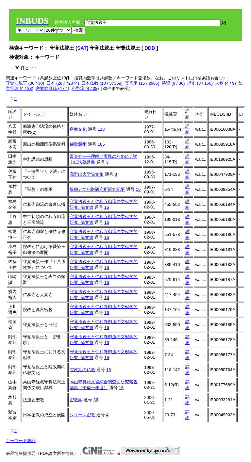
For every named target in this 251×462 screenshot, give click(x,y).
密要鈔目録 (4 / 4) (52, 88)
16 (138, 189)
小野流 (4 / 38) (85, 88)
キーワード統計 (21, 440)
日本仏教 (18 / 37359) (102, 83)
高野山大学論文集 (87, 174)
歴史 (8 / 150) (200, 83)
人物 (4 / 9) (225, 83)
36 (95, 399)
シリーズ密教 (82, 414)
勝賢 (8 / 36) (173, 83)
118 (101, 129)
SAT (82, 48)
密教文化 (78, 129)
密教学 (76, 399)
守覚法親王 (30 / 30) (25, 83)
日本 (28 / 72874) (62, 83)
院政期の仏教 (82, 369)
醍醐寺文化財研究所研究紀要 (97, 189)
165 (101, 144)
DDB (150, 48)
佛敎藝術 (78, 144)
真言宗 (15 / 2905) (142, 83)
